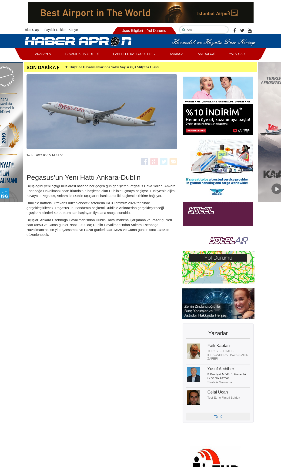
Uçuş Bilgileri (132, 31)
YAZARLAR (237, 54)
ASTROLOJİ (206, 54)
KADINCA (176, 54)
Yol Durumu (156, 31)
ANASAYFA (43, 54)
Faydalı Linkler (55, 30)
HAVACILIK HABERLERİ (82, 54)
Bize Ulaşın (33, 30)
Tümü (218, 416)
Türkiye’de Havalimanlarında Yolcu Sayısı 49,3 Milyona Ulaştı (112, 67)
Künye (73, 30)
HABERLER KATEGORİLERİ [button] (134, 54)
